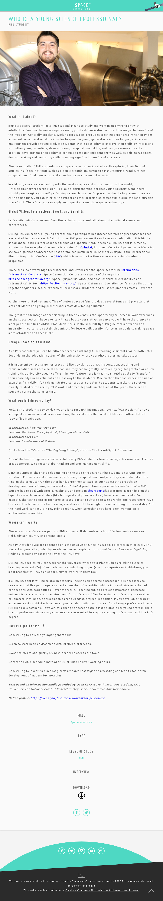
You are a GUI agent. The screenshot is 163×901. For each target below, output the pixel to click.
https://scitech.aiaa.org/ (58, 283)
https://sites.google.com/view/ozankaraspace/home (68, 698)
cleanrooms (96, 490)
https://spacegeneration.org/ (29, 278)
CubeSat (86, 247)
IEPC (58, 256)
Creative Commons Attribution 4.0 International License (102, 890)
